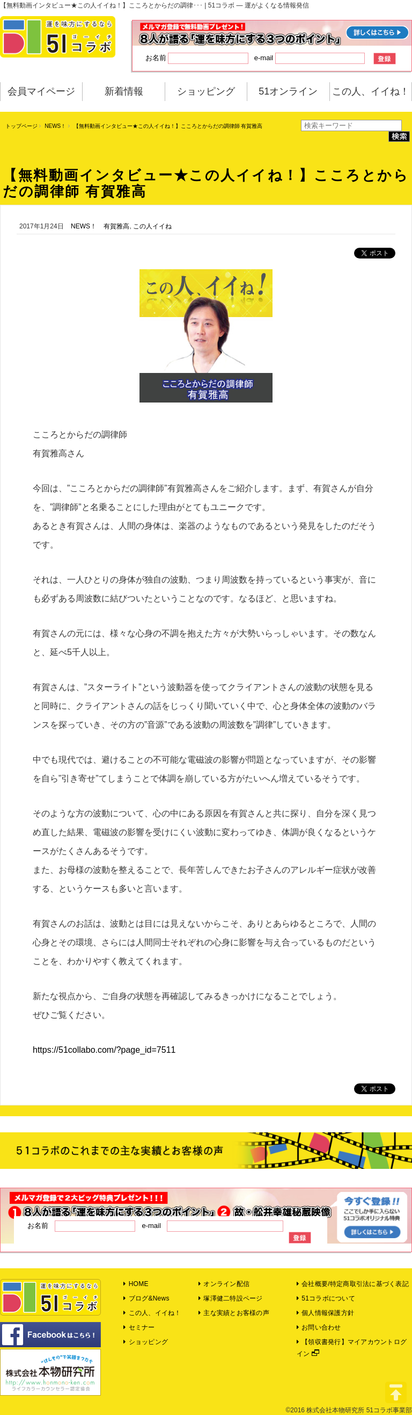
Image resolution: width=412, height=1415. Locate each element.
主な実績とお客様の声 (233, 1313)
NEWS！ (55, 126)
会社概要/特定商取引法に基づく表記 (353, 1284)
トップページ (21, 126)
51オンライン (288, 91)
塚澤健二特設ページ (230, 1298)
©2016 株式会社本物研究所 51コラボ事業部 (348, 1410)
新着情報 (124, 91)
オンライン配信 (223, 1284)
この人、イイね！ (370, 91)
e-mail (309, 58)
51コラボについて (326, 1298)
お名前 (197, 58)
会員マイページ (41, 91)
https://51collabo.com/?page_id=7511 (104, 1049)
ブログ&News (146, 1298)
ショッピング (206, 91)
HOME (135, 1284)
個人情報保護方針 (325, 1313)
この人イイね (152, 226)
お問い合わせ (319, 1327)
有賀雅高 (116, 226)
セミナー (138, 1327)
